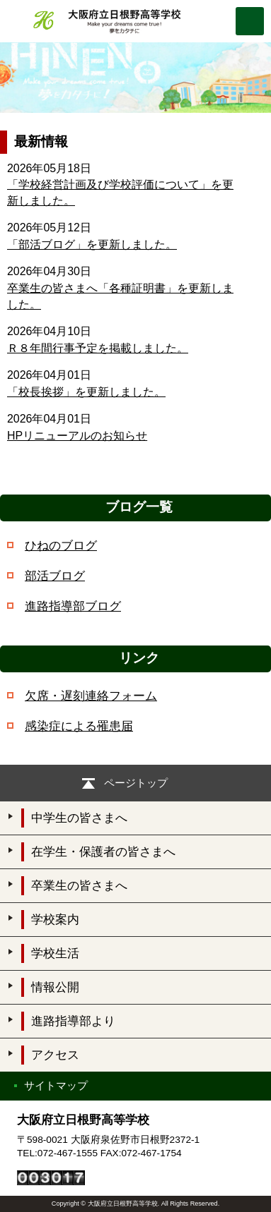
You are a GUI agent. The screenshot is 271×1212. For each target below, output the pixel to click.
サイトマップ (56, 1085)
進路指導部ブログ (73, 606)
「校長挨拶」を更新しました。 (86, 392)
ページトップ (136, 783)
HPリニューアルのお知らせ (77, 436)
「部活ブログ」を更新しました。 (92, 244)
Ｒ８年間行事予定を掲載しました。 (97, 348)
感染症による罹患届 (79, 726)
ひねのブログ (61, 545)
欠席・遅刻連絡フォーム (91, 696)
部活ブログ (55, 576)
